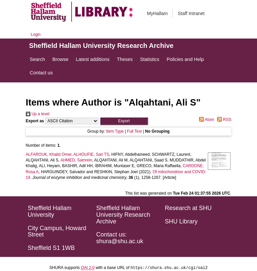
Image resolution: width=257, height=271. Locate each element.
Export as (35, 121)
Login (35, 34)
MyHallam (157, 13)
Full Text (134, 131)
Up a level (38, 114)
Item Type (114, 131)
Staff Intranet (191, 13)
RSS (223, 119)
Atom (205, 119)
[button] (124, 121)
